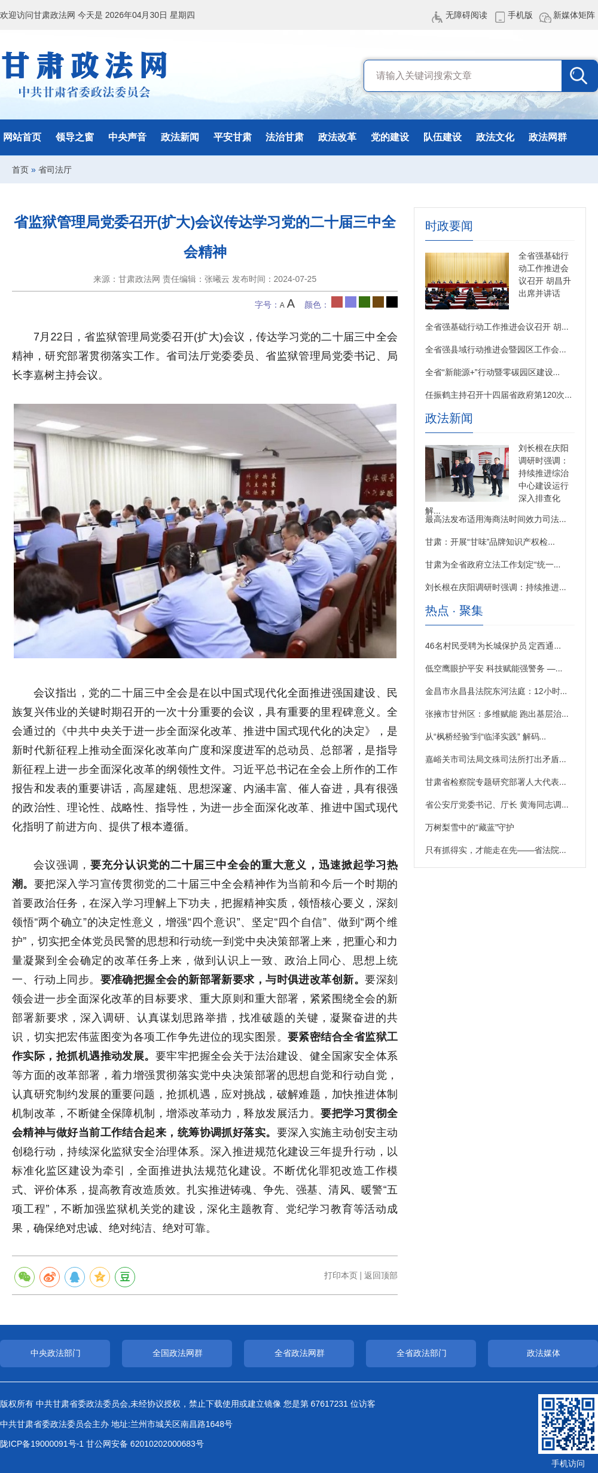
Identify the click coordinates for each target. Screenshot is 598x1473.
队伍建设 (442, 137)
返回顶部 (381, 1275)
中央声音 (127, 137)
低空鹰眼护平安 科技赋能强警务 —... (493, 668)
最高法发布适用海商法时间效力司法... (495, 519)
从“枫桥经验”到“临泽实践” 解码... (485, 736)
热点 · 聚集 (454, 610)
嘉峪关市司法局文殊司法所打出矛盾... (495, 759)
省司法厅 (55, 169)
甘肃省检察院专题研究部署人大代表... (495, 782)
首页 (20, 169)
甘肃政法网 (85, 75)
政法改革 (337, 137)
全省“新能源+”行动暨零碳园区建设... (492, 372)
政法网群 (548, 137)
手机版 (520, 15)
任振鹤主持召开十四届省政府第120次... (498, 395)
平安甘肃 (232, 137)
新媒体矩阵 (574, 15)
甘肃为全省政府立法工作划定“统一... (492, 564)
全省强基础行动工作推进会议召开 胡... (497, 327)
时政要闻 (449, 226)
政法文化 (495, 137)
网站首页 (22, 137)
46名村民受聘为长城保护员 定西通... (493, 645)
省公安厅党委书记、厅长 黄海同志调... (497, 804)
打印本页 (341, 1275)
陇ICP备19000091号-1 (42, 1444)
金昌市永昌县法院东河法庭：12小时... (496, 691)
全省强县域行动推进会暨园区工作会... (495, 349)
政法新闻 (180, 137)
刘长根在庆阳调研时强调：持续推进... (495, 587)
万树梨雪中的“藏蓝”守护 (469, 827)
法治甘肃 (285, 137)
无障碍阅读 (466, 15)
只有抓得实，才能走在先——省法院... (495, 850)
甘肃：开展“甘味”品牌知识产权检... (490, 542)
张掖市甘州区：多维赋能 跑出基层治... (497, 714)
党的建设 (390, 137)
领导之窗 (75, 137)
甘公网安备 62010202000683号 (145, 1444)
